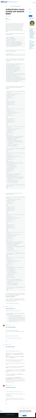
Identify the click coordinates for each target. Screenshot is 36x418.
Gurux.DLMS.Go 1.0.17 (32, 32)
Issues (11, 414)
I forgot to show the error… (10, 308)
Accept (21, 415)
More (29, 49)
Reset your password (32, 18)
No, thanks (24, 415)
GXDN (10, 414)
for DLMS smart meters (12, 1)
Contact (13, 414)
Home (6, 6)
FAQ (8, 414)
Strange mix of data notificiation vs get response (32, 47)
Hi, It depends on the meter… (11, 387)
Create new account (32, 17)
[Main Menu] (34, 2)
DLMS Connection (32, 48)
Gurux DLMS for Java (8, 19)
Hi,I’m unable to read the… (10, 346)
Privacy (7, 414)
